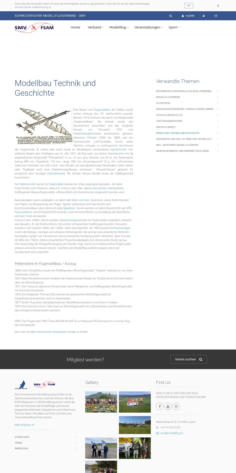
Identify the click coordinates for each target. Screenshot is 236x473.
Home (75, 27)
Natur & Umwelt (166, 127)
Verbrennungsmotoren (73, 220)
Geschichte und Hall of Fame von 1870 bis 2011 (184, 139)
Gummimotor (118, 149)
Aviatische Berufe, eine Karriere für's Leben (182, 151)
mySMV (188, 15)
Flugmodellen (102, 109)
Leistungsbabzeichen (169, 121)
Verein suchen (188, 359)
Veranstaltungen (147, 27)
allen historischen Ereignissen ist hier (53, 331)
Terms (18, 442)
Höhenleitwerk (56, 173)
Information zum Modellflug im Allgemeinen (183, 91)
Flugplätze (163, 103)
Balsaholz (69, 208)
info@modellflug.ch (169, 433)
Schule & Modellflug (169, 115)
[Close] (218, 5)
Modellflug (117, 27)
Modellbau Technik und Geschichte (177, 133)
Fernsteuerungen (120, 228)
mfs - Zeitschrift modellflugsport (177, 145)
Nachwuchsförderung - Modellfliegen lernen (184, 109)
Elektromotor (28, 184)
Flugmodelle (56, 184)
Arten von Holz (80, 200)
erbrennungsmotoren (88, 133)
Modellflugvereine (168, 97)
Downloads (22, 437)
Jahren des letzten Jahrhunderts (103, 188)
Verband (94, 27)
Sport (173, 27)
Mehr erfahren (24, 425)
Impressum (21, 448)
